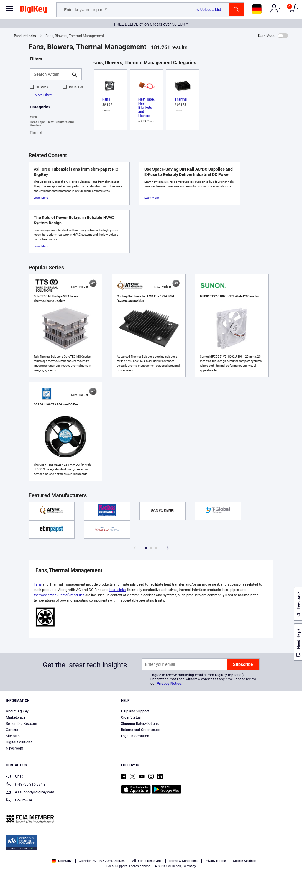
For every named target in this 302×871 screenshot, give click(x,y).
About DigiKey (17, 711)
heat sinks (117, 590)
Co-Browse (19, 801)
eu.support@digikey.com (30, 793)
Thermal (36, 132)
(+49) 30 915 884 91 (27, 785)
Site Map (13, 736)
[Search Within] (51, 74)
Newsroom (14, 748)
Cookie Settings (244, 861)
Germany (62, 861)
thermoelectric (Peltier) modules (59, 595)
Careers (12, 730)
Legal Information (135, 736)
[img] (33, 10)
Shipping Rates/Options (140, 724)
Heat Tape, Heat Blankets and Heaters (52, 124)
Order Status (131, 717)
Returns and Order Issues (140, 730)
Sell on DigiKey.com (21, 724)
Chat (14, 777)
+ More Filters (42, 95)
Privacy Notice (169, 683)
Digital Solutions (19, 742)
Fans (33, 116)
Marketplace (15, 717)
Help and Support (135, 711)
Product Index (25, 36)
